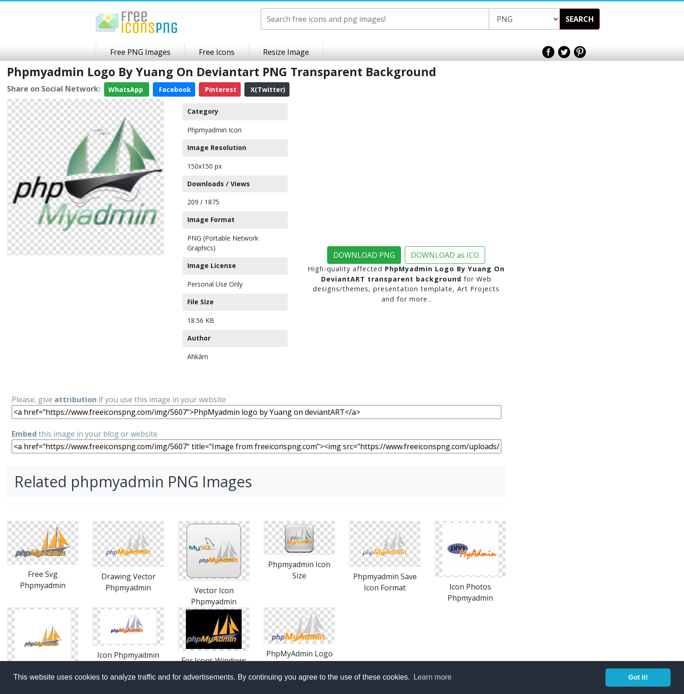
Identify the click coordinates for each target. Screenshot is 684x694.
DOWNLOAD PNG (364, 255)
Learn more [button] (433, 677)
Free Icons (217, 52)
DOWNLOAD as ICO (445, 255)
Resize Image (286, 52)
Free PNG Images (140, 52)
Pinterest (220, 89)
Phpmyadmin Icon (214, 129)
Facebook (174, 89)
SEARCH (580, 19)
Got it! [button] (638, 677)
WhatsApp (126, 89)
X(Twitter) (267, 89)
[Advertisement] (85, 324)
